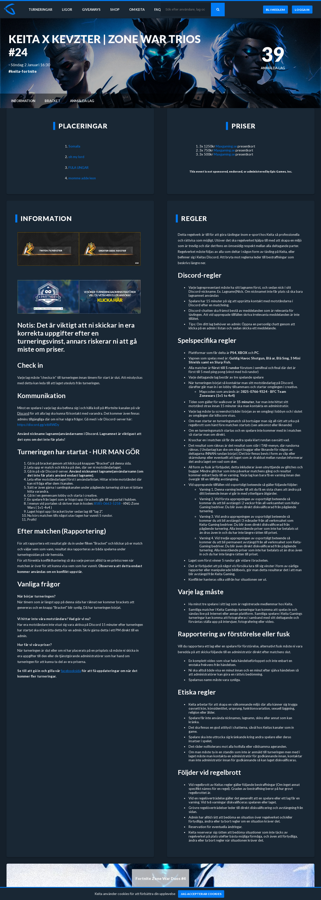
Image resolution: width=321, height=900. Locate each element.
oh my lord (76, 157)
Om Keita (139, 10)
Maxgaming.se (226, 146)
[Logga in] (302, 10)
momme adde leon (82, 178)
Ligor (68, 10)
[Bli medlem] (275, 10)
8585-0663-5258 (107, 503)
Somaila (74, 146)
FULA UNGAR (78, 168)
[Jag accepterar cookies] (201, 894)
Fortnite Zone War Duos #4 (160, 878)
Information (23, 101)
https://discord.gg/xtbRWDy (38, 425)
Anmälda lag (82, 101)
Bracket (52, 101)
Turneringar (40, 10)
